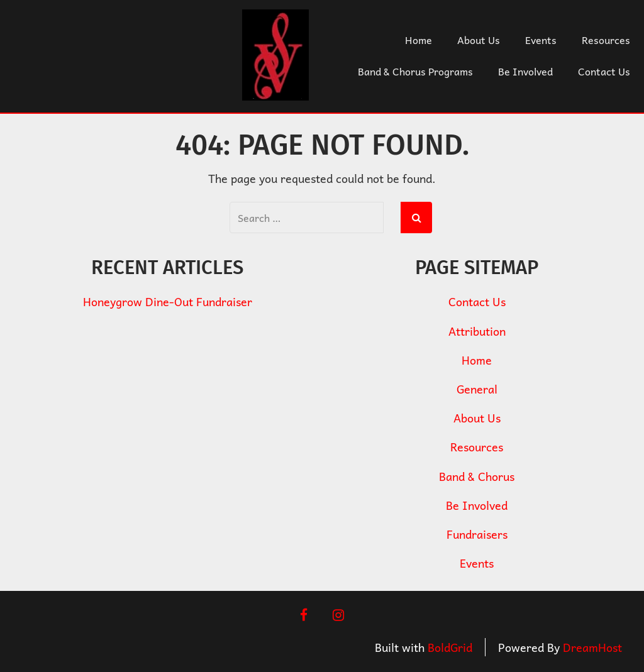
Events (541, 39)
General (477, 389)
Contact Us (604, 71)
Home (418, 39)
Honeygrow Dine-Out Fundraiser (167, 301)
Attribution (477, 331)
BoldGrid (450, 647)
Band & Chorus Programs (415, 71)
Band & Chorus (476, 476)
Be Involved (525, 71)
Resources (606, 39)
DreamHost (592, 647)
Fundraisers (477, 534)
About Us (478, 39)
